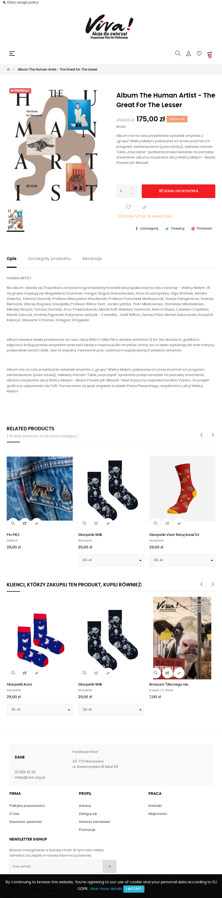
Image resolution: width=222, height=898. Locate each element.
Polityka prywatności (27, 806)
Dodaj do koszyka (178, 191)
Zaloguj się (88, 814)
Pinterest (204, 228)
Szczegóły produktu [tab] (49, 259)
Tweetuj (177, 228)
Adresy (85, 806)
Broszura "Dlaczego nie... (169, 684)
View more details (106, 889)
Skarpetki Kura (19, 684)
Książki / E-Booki (161, 690)
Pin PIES (13, 535)
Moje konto (157, 814)
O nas (14, 814)
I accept (134, 889)
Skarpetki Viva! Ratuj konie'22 (174, 535)
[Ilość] (127, 191)
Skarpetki (85, 540)
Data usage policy (23, 2)
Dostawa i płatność (25, 822)
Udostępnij (149, 228)
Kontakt (155, 806)
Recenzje (92, 259)
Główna (12, 540)
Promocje (87, 830)
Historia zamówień (94, 822)
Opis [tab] (12, 259)
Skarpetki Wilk (90, 535)
